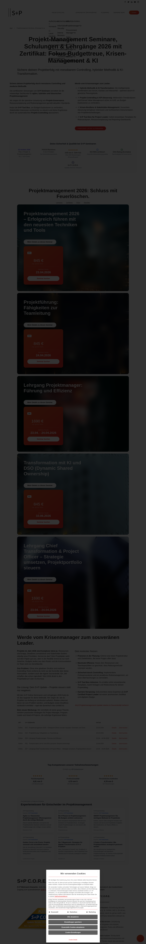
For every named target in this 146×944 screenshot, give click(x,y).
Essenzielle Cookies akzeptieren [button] (73, 927)
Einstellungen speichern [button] (73, 922)
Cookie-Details (73, 939)
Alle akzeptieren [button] (73, 917)
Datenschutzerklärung (61, 896)
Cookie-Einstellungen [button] (73, 932)
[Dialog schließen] (97, 871)
